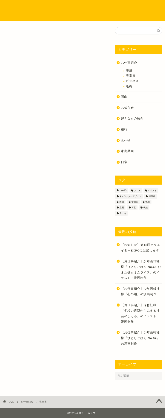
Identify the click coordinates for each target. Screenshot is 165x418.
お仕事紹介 (129, 62)
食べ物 (126, 140)
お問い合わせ (60, 15)
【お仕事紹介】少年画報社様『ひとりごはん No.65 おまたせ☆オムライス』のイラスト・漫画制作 (141, 269)
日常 (124, 162)
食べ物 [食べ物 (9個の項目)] (122, 213)
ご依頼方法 (39, 15)
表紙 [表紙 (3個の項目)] (145, 208)
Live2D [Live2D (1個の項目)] (122, 191)
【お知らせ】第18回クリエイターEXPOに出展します (140, 247)
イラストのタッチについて (104, 6)
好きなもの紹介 (132, 118)
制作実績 (75, 6)
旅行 (124, 129)
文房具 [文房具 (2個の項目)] (134, 202)
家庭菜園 (127, 151)
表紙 (129, 70)
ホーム (36, 6)
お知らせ (127, 107)
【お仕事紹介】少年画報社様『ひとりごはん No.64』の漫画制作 (140, 338)
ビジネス (132, 81)
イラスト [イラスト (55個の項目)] (152, 191)
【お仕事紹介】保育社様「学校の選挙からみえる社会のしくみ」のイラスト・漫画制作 (140, 313)
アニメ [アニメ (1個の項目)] (137, 191)
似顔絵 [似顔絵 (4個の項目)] (152, 196)
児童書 (131, 75)
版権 (129, 86)
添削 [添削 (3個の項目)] (147, 202)
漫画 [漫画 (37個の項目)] (121, 208)
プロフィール (54, 6)
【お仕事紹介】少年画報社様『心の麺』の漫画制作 (140, 291)
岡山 (124, 96)
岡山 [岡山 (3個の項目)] (121, 202)
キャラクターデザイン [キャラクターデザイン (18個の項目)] (130, 196)
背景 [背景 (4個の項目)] (133, 208)
